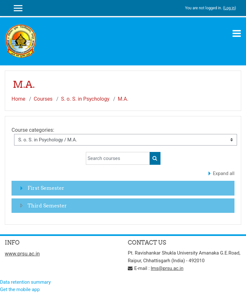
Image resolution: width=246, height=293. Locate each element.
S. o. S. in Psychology (85, 99)
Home (18, 99)
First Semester (46, 188)
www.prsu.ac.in (22, 254)
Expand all (223, 173)
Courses (43, 99)
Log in (229, 8)
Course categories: (33, 130)
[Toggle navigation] (236, 33)
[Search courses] (118, 158)
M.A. (123, 99)
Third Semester (47, 205)
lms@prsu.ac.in (167, 268)
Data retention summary (25, 282)
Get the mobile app (20, 289)
